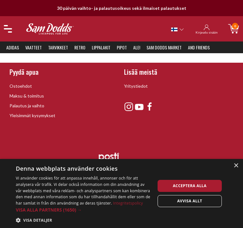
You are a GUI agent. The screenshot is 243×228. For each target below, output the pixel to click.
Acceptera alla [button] (190, 185)
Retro (79, 47)
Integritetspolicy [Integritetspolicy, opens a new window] (128, 203)
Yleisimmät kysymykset (32, 115)
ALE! (136, 47)
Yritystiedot (136, 86)
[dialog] (121, 193)
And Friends (199, 47)
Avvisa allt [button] (189, 201)
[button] (83, 209)
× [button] (236, 165)
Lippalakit (101, 47)
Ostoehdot (20, 86)
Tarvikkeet (58, 47)
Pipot (122, 47)
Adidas (12, 47)
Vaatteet (33, 47)
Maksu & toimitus (26, 95)
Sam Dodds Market (164, 47)
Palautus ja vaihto (26, 105)
